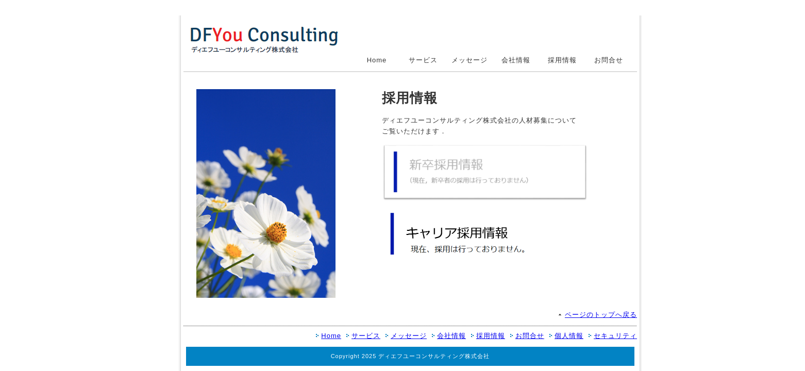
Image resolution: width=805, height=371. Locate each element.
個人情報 (569, 336)
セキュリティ (615, 336)
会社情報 (515, 60)
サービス (423, 60)
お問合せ (608, 60)
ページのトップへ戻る (601, 314)
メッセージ (469, 60)
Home (377, 60)
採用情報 (562, 60)
